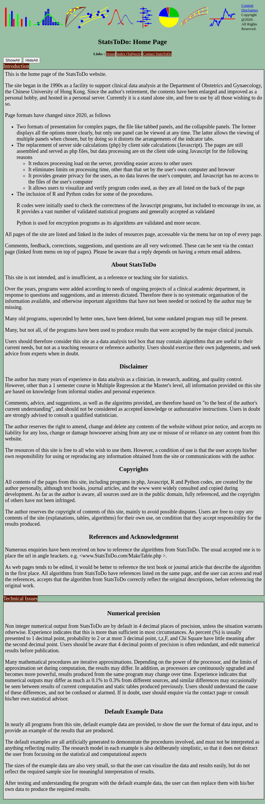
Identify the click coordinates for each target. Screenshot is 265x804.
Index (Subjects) (129, 54)
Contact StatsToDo (157, 54)
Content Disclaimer (249, 7)
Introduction (16, 66)
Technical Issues (20, 599)
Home (111, 54)
